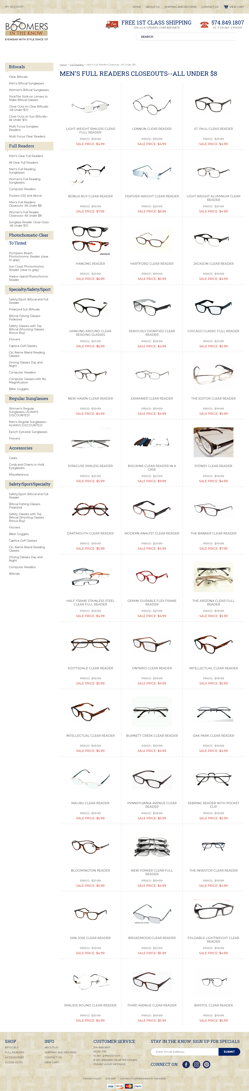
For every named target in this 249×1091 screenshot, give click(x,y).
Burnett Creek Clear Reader (152, 736)
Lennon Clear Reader (152, 129)
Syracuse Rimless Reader (90, 466)
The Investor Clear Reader (213, 870)
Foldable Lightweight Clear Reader (213, 939)
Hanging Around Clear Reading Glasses (90, 333)
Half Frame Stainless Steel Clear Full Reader (90, 602)
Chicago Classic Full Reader (213, 331)
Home (63, 64)
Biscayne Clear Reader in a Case (152, 467)
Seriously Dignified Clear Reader (152, 333)
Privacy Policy (92, 1078)
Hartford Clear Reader (152, 264)
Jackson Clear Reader (213, 264)
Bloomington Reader (90, 870)
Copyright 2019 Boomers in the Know (143, 1078)
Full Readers (77, 64)
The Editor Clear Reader (213, 398)
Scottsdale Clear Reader (90, 668)
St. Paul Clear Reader (213, 129)
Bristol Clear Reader (213, 1005)
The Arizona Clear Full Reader (213, 602)
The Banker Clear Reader (213, 533)
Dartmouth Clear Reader (90, 533)
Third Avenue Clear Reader (151, 1005)
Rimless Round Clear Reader (90, 1005)
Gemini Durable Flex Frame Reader (151, 602)
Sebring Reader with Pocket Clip (213, 805)
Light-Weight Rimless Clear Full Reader (90, 130)
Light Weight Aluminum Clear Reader (213, 198)
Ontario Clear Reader (152, 668)
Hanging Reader (90, 264)
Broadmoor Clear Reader (152, 938)
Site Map (110, 1078)
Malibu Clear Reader (90, 803)
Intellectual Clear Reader (213, 668)
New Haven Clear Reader (90, 398)
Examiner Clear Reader (152, 398)
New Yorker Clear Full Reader (152, 872)
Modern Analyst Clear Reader (151, 533)
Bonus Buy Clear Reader (90, 196)
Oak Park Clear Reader (213, 736)
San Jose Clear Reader (90, 938)
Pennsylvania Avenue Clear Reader (152, 805)
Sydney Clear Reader (213, 466)
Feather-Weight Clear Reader (152, 196)
